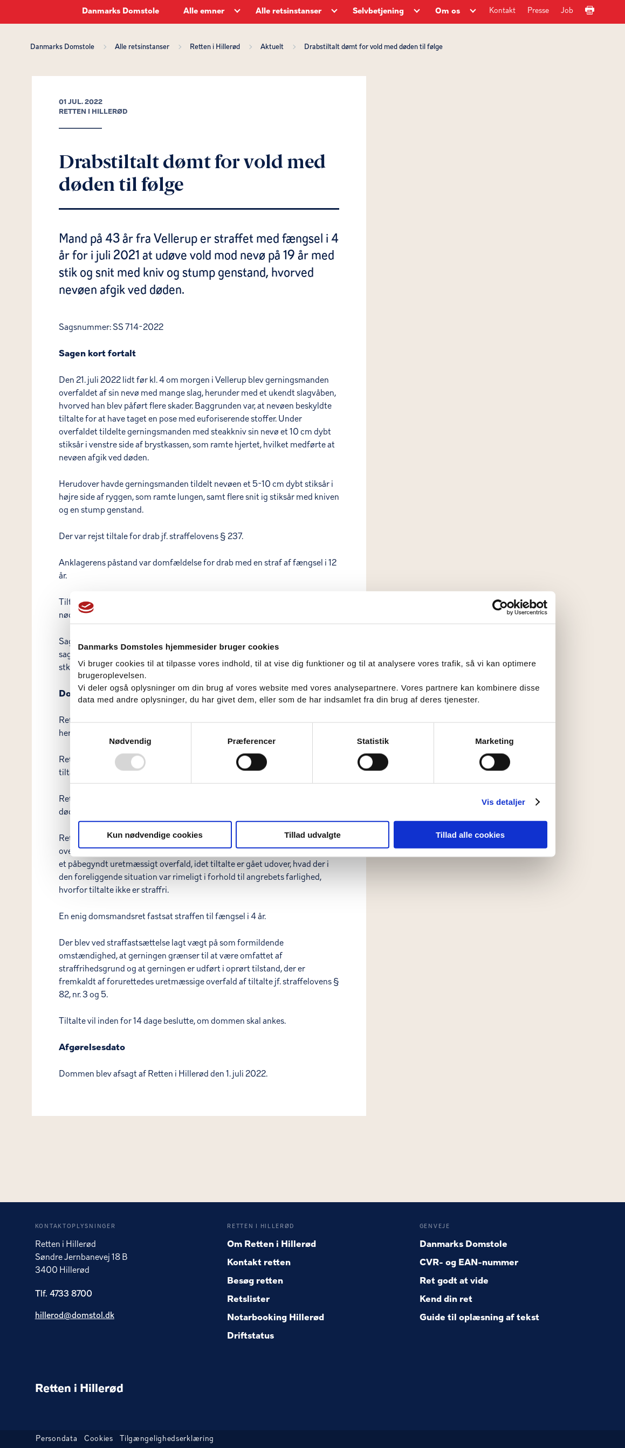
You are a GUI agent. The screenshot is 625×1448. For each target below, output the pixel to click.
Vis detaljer (503, 801)
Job (567, 11)
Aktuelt (273, 47)
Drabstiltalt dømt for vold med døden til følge (373, 47)
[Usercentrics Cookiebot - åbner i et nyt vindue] (500, 607)
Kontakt (502, 11)
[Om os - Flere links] (473, 12)
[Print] (589, 11)
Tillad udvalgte (312, 834)
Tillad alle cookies (470, 834)
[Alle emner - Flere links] (237, 12)
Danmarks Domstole (120, 12)
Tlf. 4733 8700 (63, 1294)
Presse (538, 11)
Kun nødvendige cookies (155, 834)
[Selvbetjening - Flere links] (417, 12)
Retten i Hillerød (216, 47)
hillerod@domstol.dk (74, 1316)
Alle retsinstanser (144, 47)
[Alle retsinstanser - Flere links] (334, 12)
